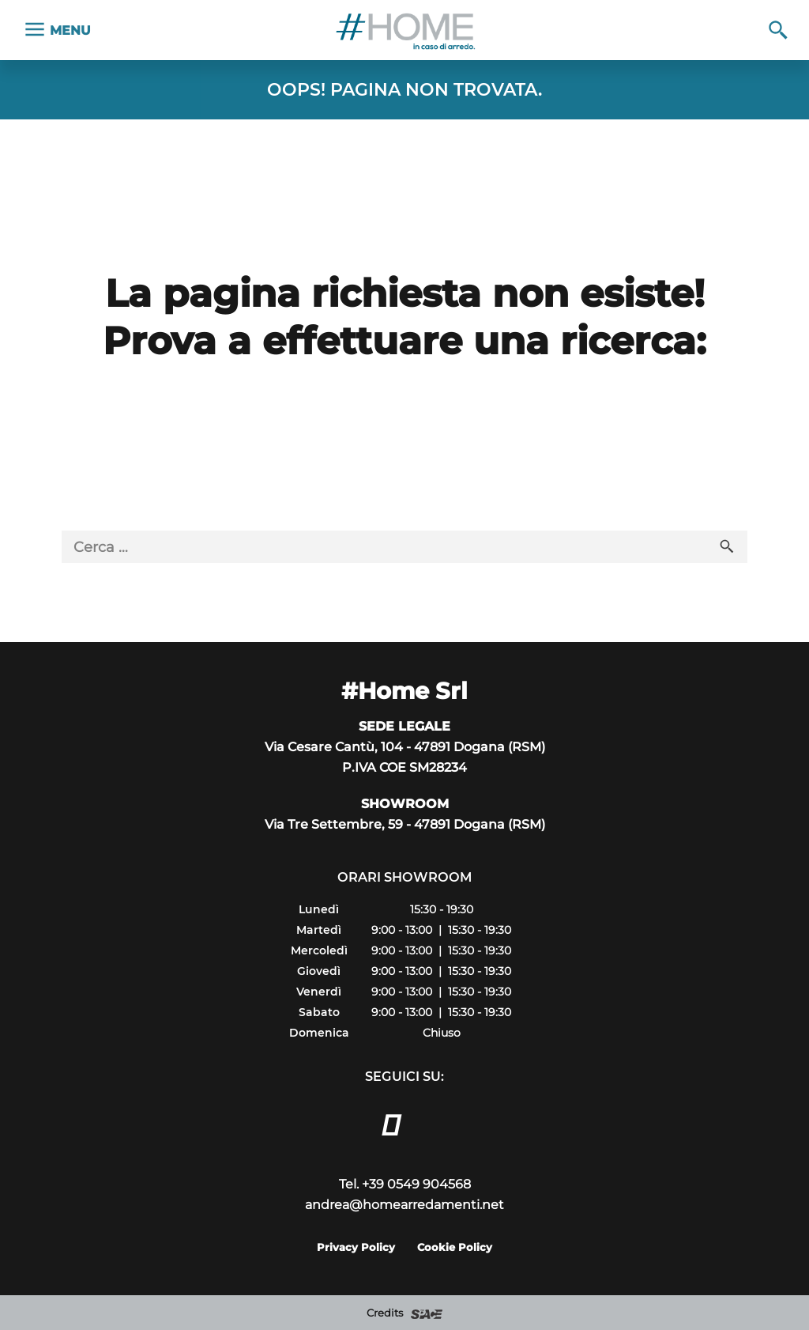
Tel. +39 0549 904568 (405, 1184)
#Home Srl (404, 691)
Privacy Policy (356, 1247)
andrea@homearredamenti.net (404, 1204)
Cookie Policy (454, 1247)
